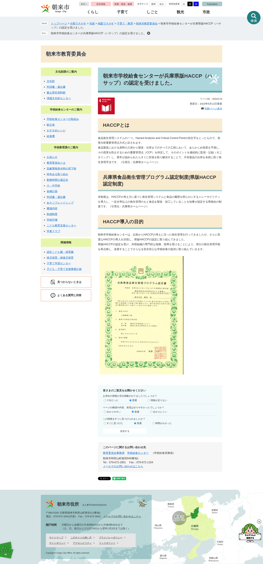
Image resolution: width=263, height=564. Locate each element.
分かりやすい (114, 411)
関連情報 (66, 242)
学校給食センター (138, 453)
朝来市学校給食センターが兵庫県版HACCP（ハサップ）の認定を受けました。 (98, 33)
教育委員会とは (56, 162)
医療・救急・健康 (123, 4)
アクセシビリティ (82, 543)
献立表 (51, 124)
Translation (212, 4)
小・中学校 (53, 185)
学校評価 (52, 219)
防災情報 (101, 4)
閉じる (259, 521)
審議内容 (52, 208)
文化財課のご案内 (66, 71)
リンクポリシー (107, 543)
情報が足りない (159, 400)
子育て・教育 (125, 23)
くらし (92, 12)
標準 (153, 4)
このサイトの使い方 (81, 537)
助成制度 (52, 214)
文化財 (51, 81)
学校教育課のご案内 (66, 147)
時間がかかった (163, 423)
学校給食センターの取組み (63, 119)
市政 (206, 12)
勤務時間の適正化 (57, 180)
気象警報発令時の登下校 (61, 168)
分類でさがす (78, 23)
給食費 (51, 136)
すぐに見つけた (115, 423)
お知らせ (52, 157)
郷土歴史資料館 (56, 92)
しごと (152, 12)
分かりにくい (160, 411)
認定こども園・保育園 (60, 252)
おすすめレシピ (56, 130)
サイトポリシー (57, 543)
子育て (122, 12)
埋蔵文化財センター (59, 98)
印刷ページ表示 (213, 108)
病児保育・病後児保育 (60, 257)
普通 (134, 400)
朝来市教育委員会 (147, 23)
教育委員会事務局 (113, 453)
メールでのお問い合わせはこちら (123, 466)
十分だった (112, 400)
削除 (148, 33)
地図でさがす (106, 23)
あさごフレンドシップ (60, 202)
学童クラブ (53, 231)
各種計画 (52, 191)
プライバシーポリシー (110, 537)
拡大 (162, 4)
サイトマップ (56, 537)
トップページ (59, 23)
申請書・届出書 (56, 86)
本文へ (84, 4)
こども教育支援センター (61, 225)
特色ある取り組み (57, 174)
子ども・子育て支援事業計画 (64, 269)
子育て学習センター (59, 263)
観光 (180, 12)
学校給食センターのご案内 (66, 109)
